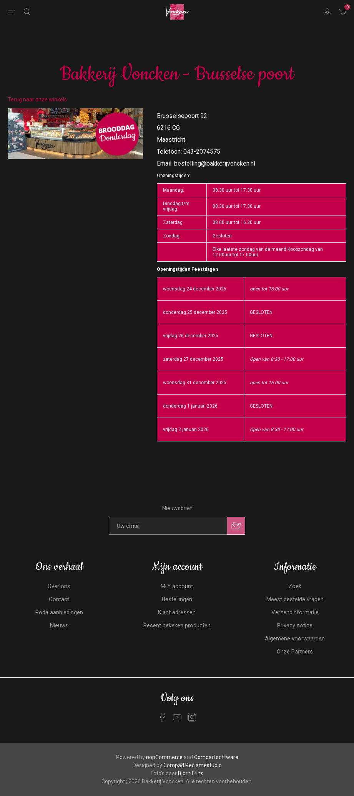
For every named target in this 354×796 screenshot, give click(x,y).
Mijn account (177, 586)
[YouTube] (177, 717)
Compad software (216, 757)
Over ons (59, 586)
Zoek (294, 586)
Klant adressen (177, 612)
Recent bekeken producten (177, 625)
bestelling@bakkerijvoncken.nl (214, 163)
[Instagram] (192, 717)
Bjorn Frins (190, 773)
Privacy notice (294, 625)
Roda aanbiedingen (59, 612)
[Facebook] (162, 717)
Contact (59, 599)
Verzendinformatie (295, 612)
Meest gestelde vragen (295, 599)
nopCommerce (164, 757)
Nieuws (59, 625)
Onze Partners (295, 651)
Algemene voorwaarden (295, 638)
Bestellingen (177, 599)
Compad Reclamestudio (192, 765)
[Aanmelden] (168, 526)
